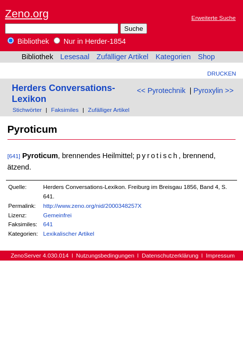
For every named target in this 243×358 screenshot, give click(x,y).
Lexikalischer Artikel (68, 233)
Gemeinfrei (57, 215)
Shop (206, 57)
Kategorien (173, 57)
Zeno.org (27, 13)
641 (48, 224)
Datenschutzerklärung (170, 255)
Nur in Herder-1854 (90, 41)
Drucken (221, 73)
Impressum (220, 255)
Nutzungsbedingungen (105, 255)
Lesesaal (74, 57)
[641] (13, 156)
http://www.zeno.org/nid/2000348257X (92, 205)
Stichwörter (27, 109)
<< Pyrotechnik (161, 90)
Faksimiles (65, 109)
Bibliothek (28, 41)
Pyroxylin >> (213, 90)
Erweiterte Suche (213, 17)
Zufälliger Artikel (122, 57)
